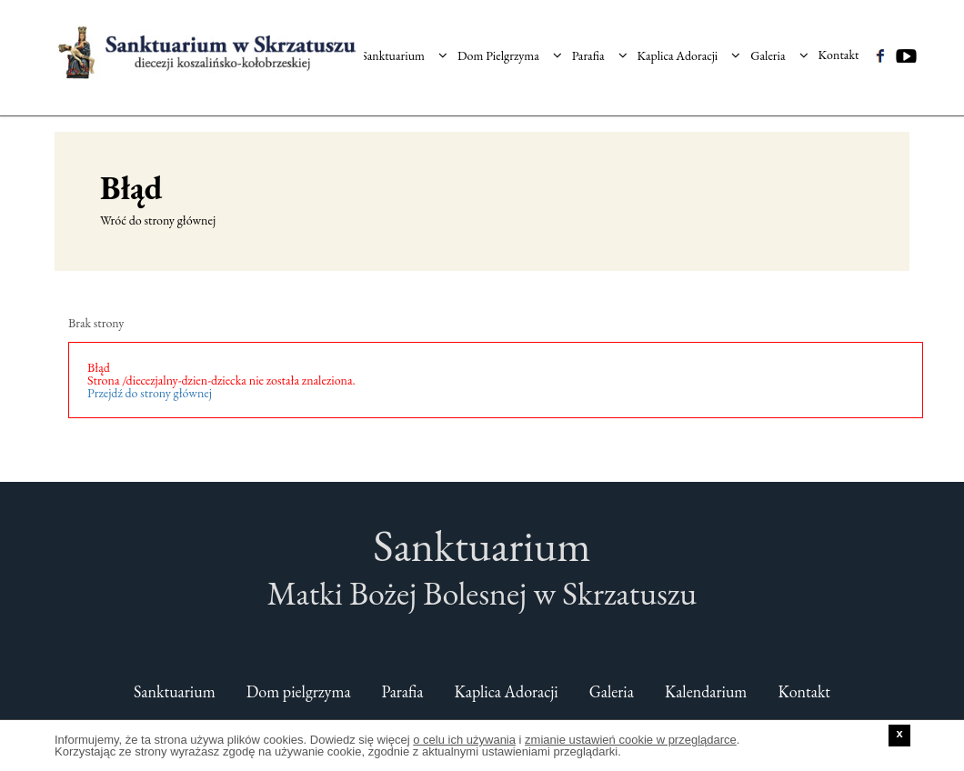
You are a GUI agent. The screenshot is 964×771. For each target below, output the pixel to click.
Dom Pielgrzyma (509, 48)
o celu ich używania (464, 739)
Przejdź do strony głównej (149, 393)
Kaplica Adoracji (689, 48)
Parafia (600, 48)
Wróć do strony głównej (158, 220)
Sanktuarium (404, 48)
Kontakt (838, 47)
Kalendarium (706, 691)
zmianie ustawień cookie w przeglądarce (631, 739)
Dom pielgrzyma (298, 691)
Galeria (779, 48)
